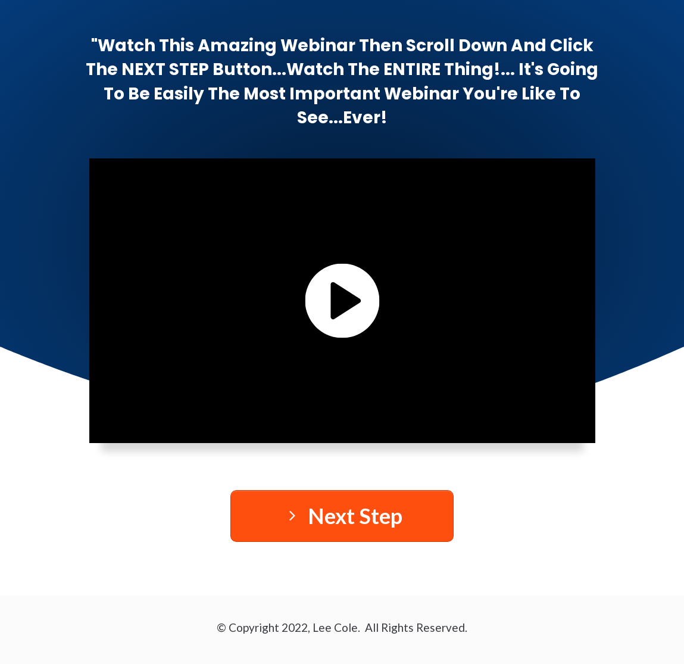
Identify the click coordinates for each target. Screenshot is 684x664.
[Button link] (342, 516)
